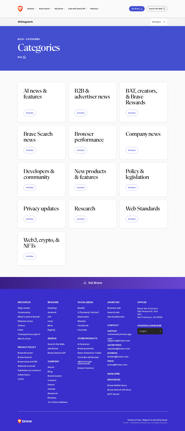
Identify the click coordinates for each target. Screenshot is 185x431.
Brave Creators (86, 368)
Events (51, 384)
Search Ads (113, 312)
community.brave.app (119, 334)
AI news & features (35, 94)
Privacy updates (41, 209)
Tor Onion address (58, 402)
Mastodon (83, 316)
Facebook (83, 325)
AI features (83, 344)
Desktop (52, 308)
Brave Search (25, 357)
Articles (29, 112)
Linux (50, 321)
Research (85, 209)
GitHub (51, 389)
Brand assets (55, 375)
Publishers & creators (29, 370)
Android (52, 312)
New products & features (90, 174)
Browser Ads (114, 308)
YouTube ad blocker (88, 357)
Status (21, 325)
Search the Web (56, 344)
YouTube (82, 329)
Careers (52, 380)
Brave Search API (57, 352)
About (51, 367)
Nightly (51, 329)
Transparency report (29, 334)
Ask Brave (53, 348)
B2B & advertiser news (92, 94)
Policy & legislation (137, 174)
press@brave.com (117, 364)
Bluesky (82, 321)
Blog (21, 39)
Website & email (26, 366)
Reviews (52, 397)
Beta (50, 325)
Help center (24, 308)
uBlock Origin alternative (85, 362)
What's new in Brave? (29, 316)
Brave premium (86, 348)
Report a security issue (155, 419)
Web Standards (143, 209)
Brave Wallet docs (117, 385)
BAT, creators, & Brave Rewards (141, 97)
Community (24, 312)
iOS (49, 316)
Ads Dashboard (115, 316)
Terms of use (134, 419)
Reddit (81, 308)
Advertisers (24, 374)
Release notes (25, 321)
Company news (143, 134)
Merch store (24, 338)
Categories (33, 39)
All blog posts (25, 21)
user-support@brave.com (118, 339)
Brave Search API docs (119, 389)
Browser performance (89, 137)
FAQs (20, 329)
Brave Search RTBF (27, 361)
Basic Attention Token (89, 352)
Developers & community (39, 174)
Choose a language (149, 325)
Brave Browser (25, 352)
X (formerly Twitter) (88, 312)
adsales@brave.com (118, 348)
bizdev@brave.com (117, 356)
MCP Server (113, 394)
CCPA (21, 379)
